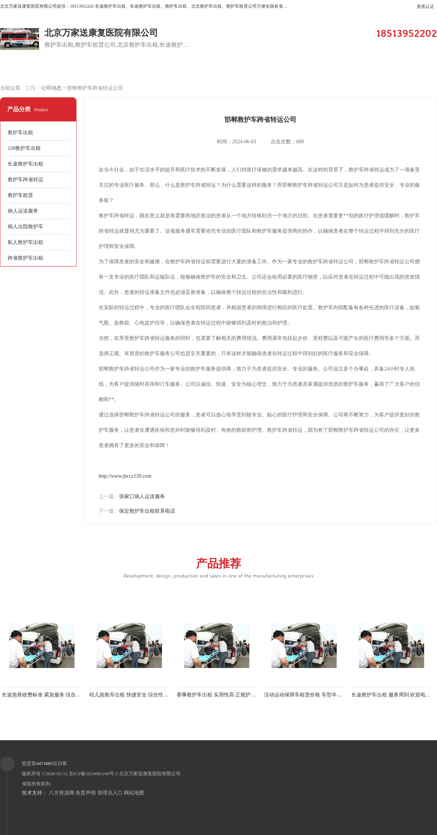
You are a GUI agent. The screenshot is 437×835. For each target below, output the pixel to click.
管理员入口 (110, 793)
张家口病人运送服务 (142, 496)
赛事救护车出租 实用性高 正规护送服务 (221, 695)
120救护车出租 (24, 148)
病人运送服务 (23, 211)
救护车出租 (20, 132)
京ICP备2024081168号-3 (93, 773)
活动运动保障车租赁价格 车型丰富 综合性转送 (316, 695)
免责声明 (85, 793)
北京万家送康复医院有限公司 (150, 773)
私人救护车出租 (25, 242)
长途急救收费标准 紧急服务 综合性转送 (46, 695)
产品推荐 (218, 567)
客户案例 (216, 70)
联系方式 (31, 88)
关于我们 (278, 70)
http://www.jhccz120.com (125, 476)
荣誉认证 (402, 70)
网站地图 (134, 793)
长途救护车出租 (25, 164)
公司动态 (340, 70)
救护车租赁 (20, 195)
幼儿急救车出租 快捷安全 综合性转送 (131, 695)
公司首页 (31, 70)
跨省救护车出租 (25, 258)
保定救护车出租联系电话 (147, 511)
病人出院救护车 (25, 226)
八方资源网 (61, 793)
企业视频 (154, 70)
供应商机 (93, 70)
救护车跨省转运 (25, 179)
